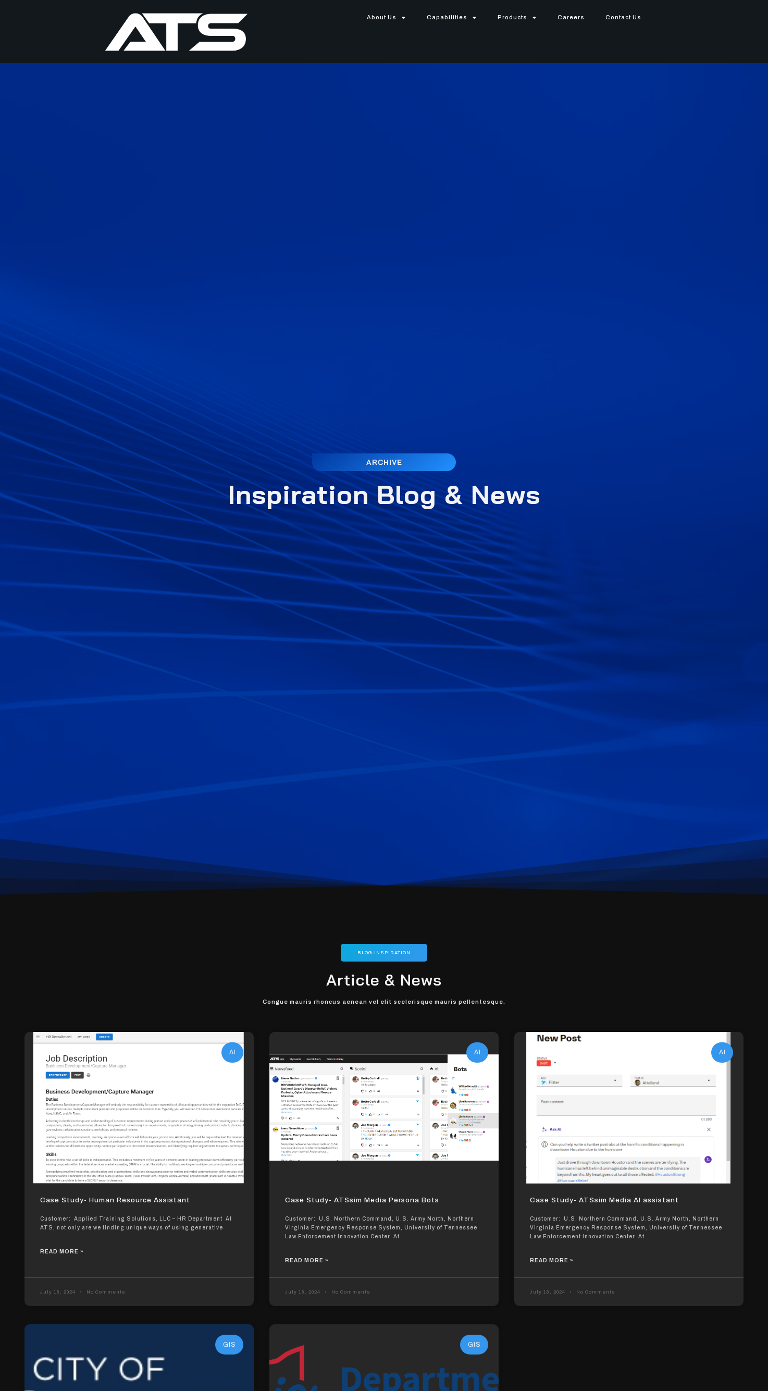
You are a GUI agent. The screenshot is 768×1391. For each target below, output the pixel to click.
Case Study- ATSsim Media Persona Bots (359, 1200)
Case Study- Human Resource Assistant (111, 1200)
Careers (571, 17)
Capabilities (452, 17)
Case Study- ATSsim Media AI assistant (601, 1200)
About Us (386, 17)
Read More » (62, 1251)
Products (517, 17)
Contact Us (623, 17)
